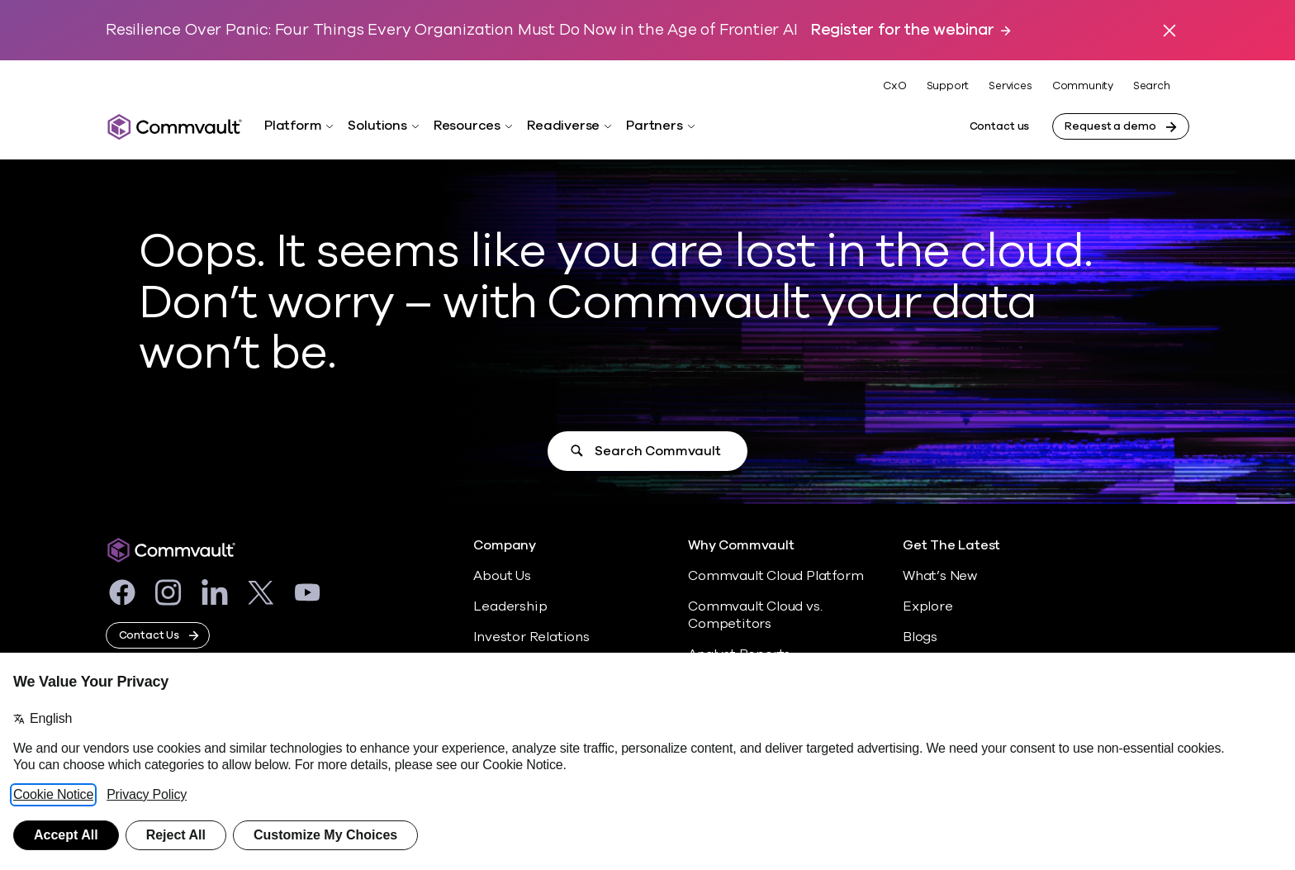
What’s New (940, 576)
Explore (928, 606)
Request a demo (1110, 126)
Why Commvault (741, 545)
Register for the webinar (902, 30)
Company (504, 545)
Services (1010, 85)
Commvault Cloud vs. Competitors (755, 615)
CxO (894, 85)
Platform (292, 125)
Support (948, 85)
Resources (467, 125)
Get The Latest (951, 545)
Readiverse (563, 125)
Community (1082, 85)
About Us (501, 576)
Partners (654, 125)
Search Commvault (657, 451)
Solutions (377, 125)
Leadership (510, 606)
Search (1151, 86)
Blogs (920, 637)
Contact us (1000, 126)
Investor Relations (531, 637)
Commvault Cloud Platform (775, 576)
